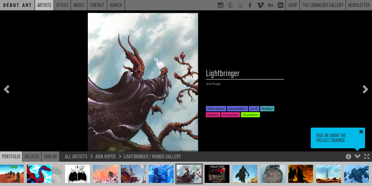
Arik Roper (105, 156)
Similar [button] (50, 156)
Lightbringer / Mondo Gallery (152, 156)
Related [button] (32, 156)
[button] (366, 157)
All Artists (76, 156)
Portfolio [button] (11, 156)
